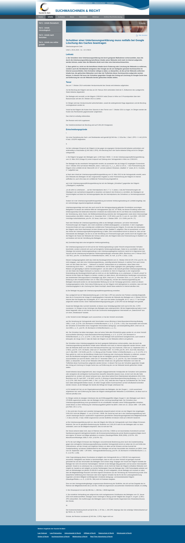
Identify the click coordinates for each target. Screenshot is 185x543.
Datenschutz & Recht (106, 533)
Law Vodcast (42, 533)
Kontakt (110, 3)
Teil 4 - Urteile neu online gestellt (48, 43)
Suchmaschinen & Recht (60, 536)
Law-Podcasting (56, 533)
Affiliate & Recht (90, 533)
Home (40, 17)
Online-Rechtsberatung (113, 17)
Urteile (50, 17)
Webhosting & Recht (79, 536)
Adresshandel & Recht (72, 533)
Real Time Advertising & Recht (101, 536)
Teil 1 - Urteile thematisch (49, 23)
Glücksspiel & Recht (124, 533)
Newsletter (83, 17)
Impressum (87, 3)
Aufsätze (61, 17)
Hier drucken (141, 35)
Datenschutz (100, 3)
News (72, 17)
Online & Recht (43, 536)
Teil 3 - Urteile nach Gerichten (46, 36)
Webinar (95, 17)
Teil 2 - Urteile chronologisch (44, 29)
